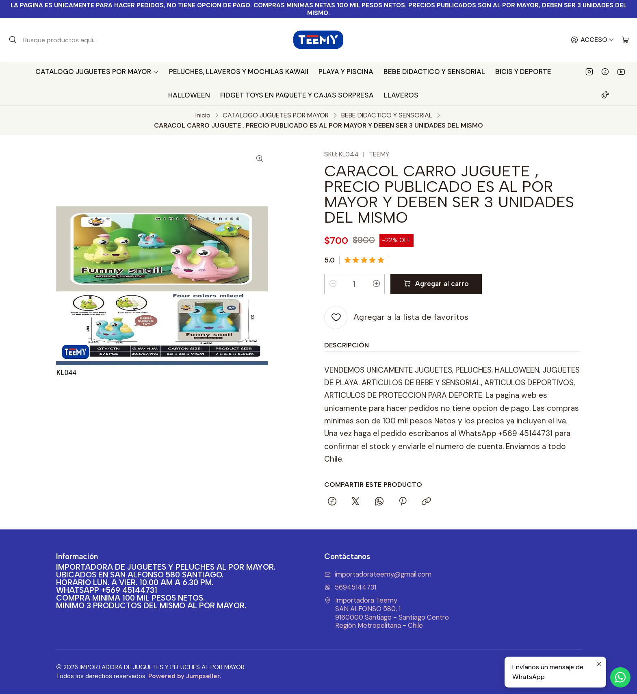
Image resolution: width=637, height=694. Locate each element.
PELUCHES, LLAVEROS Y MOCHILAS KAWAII (238, 71)
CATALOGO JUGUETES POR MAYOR (97, 71)
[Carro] (625, 40)
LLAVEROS (401, 95)
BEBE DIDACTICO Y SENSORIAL (434, 71)
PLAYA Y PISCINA (345, 71)
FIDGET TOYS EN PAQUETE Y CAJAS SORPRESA (297, 95)
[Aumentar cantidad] (376, 284)
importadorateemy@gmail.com (377, 574)
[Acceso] (592, 40)
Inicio (202, 115)
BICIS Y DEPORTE (523, 71)
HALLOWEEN (189, 95)
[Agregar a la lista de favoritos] (396, 317)
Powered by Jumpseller (184, 676)
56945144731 (350, 587)
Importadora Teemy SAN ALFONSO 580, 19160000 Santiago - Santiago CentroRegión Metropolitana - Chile (386, 613)
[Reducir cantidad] (333, 284)
